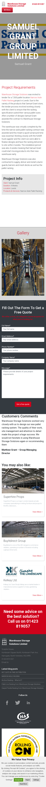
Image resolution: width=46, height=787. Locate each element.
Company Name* (23, 356)
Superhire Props (14, 493)
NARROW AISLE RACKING (11, 672)
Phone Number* (23, 345)
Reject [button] (28, 780)
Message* (23, 378)
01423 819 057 (38, 4)
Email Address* (23, 334)
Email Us (5, 659)
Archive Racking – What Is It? (12, 676)
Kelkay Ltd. (10, 576)
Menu (7, 10)
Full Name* (23, 324)
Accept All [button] (18, 780)
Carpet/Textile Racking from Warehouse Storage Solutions (23, 684)
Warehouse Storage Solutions (15, 94)
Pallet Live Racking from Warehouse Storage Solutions (21, 680)
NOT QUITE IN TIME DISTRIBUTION (14, 668)
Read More (23, 784)
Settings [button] (36, 780)
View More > (37, 508)
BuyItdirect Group (15, 537)
